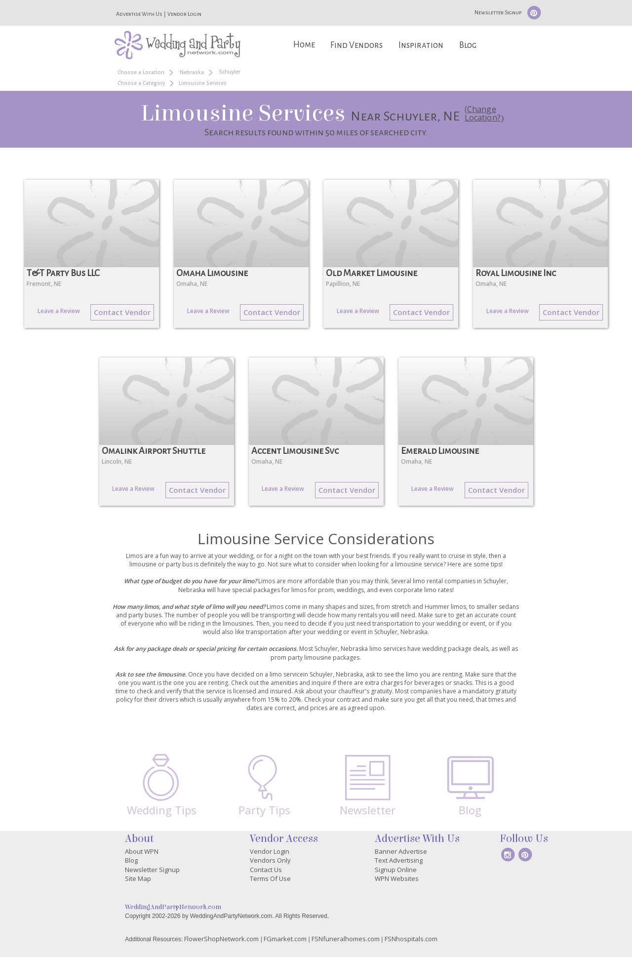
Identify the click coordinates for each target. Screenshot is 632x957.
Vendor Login (184, 14)
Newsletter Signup (497, 12)
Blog (467, 45)
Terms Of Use (270, 878)
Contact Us (266, 869)
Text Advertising (399, 860)
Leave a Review (59, 311)
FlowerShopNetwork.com (221, 938)
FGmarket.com (285, 938)
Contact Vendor (122, 312)
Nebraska (192, 72)
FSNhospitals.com (411, 938)
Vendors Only (270, 860)
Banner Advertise (401, 851)
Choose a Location (141, 72)
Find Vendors (356, 45)
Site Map (138, 878)
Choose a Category (141, 83)
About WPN (141, 851)
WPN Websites (397, 878)
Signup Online (396, 869)
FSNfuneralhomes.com (346, 938)
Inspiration (420, 45)
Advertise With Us (139, 14)
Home (304, 44)
